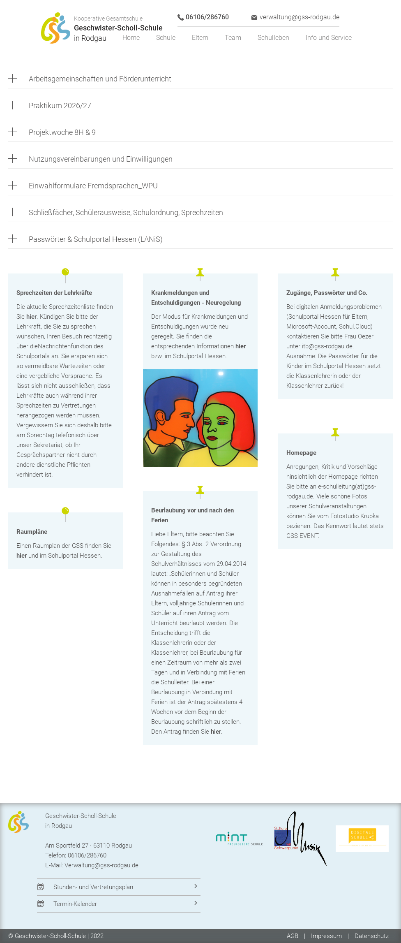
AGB (293, 936)
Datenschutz (372, 936)
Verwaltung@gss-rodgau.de (101, 865)
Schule (165, 38)
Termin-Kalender (75, 904)
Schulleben (273, 38)
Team (233, 38)
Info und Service (329, 38)
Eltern (200, 38)
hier (31, 316)
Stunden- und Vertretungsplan (93, 887)
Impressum (326, 936)
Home (131, 38)
